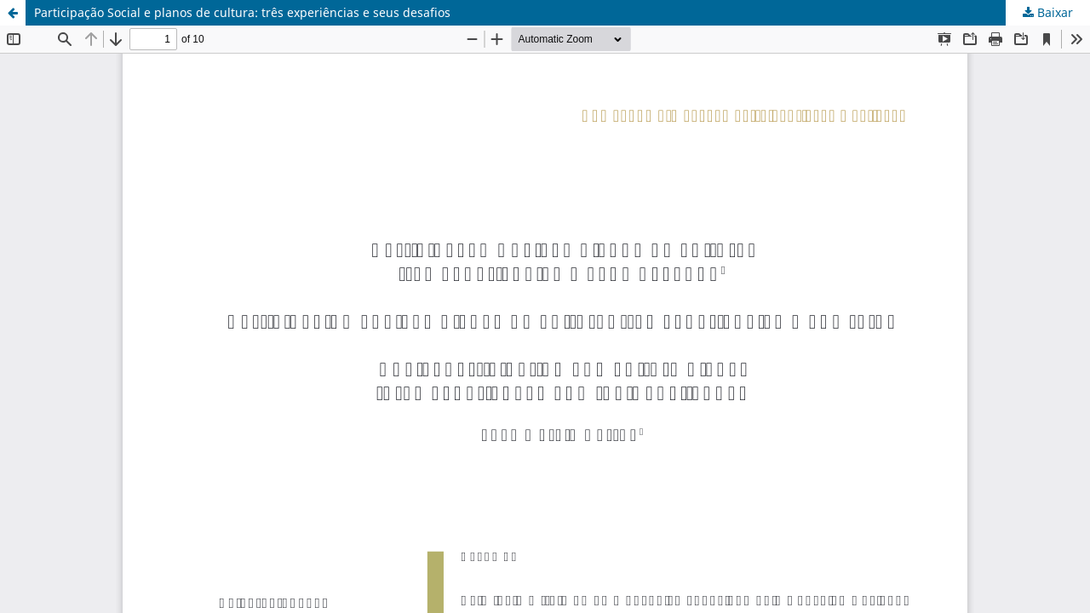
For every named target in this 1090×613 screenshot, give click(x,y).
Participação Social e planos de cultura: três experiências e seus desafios (242, 12)
